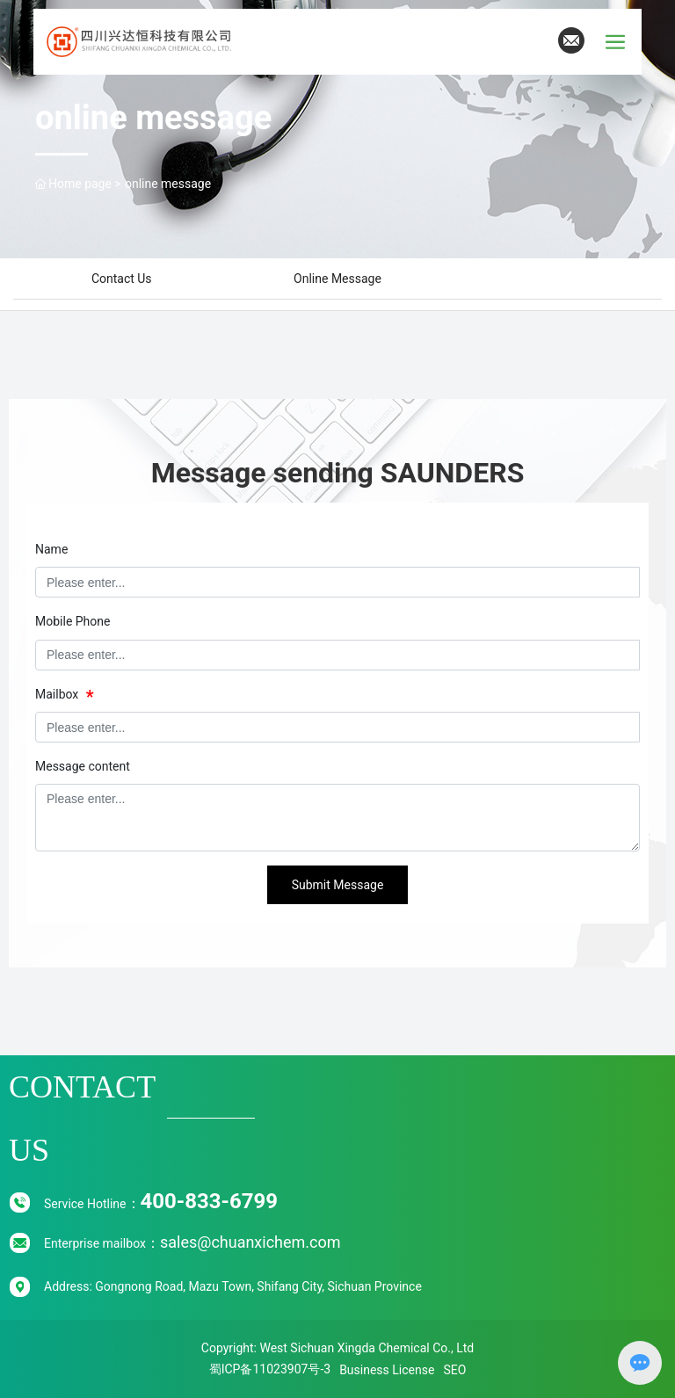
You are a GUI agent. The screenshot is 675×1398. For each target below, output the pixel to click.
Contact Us (121, 279)
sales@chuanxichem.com (250, 1242)
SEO (454, 1370)
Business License (386, 1370)
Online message (337, 279)
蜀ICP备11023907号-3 (269, 1369)
